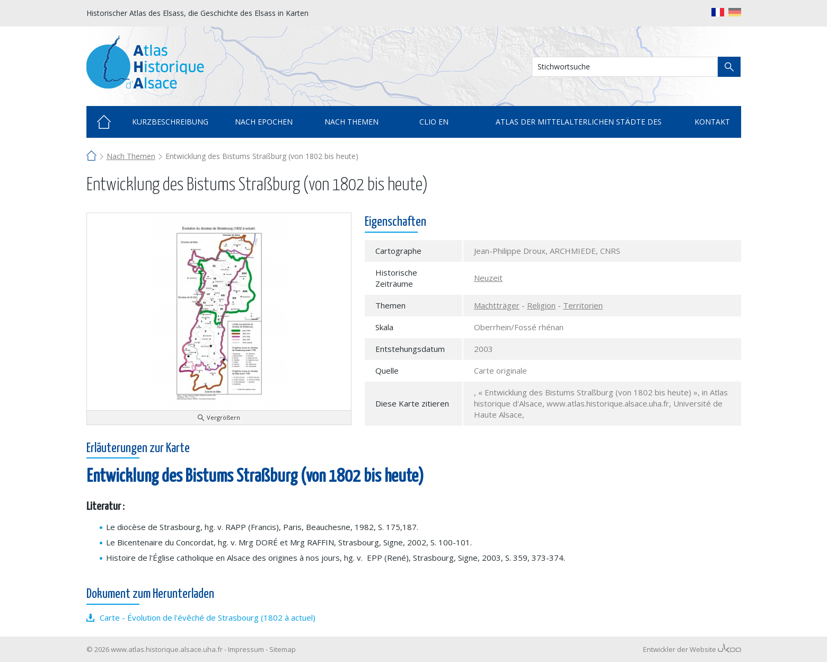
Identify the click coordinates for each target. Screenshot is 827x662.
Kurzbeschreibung (170, 122)
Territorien (583, 305)
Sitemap (282, 649)
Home (103, 122)
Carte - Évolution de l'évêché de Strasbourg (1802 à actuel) (207, 617)
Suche (729, 67)
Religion (541, 305)
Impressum (246, 649)
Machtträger (497, 305)
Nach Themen (131, 156)
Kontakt (712, 122)
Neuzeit (488, 277)
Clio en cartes (433, 127)
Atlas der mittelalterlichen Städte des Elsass (579, 127)
